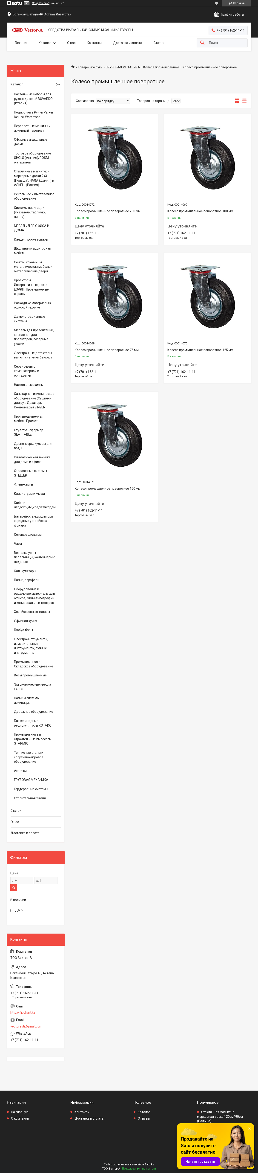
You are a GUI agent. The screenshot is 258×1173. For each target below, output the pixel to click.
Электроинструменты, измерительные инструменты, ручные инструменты (31, 646)
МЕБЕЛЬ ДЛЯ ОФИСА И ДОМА (31, 228)
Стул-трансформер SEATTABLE (28, 432)
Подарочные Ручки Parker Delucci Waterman (33, 115)
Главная (21, 43)
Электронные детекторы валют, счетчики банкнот (33, 355)
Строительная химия (30, 798)
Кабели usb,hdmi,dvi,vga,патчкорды (34, 505)
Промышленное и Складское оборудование (33, 664)
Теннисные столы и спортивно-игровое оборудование (28, 757)
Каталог (45, 43)
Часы (18, 543)
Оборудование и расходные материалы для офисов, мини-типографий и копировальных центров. (34, 596)
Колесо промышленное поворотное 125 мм (200, 350)
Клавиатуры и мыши (29, 493)
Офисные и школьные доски (30, 142)
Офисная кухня (25, 621)
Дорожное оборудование (33, 711)
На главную (20, 1112)
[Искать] (202, 43)
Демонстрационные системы (29, 319)
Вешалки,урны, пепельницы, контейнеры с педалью (34, 557)
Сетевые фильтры (28, 534)
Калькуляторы (25, 571)
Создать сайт (40, 3)
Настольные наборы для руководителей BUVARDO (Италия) (33, 98)
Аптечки (20, 771)
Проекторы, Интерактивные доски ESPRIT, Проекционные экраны (31, 287)
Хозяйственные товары (32, 612)
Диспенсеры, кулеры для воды (33, 446)
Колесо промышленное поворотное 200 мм (107, 211)
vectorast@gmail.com (26, 1026)
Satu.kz (149, 1164)
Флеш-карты (23, 484)
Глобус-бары (23, 630)
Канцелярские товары (31, 239)
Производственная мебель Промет (28, 419)
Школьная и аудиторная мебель (32, 251)
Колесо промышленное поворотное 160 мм (107, 488)
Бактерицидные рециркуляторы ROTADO (33, 723)
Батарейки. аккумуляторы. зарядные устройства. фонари (34, 521)
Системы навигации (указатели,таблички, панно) (30, 212)
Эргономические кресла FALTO (32, 687)
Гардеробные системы (31, 789)
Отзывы (144, 1118)
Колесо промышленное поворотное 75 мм (107, 350)
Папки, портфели (26, 580)
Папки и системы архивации (26, 700)
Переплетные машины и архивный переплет (32, 128)
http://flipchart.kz (22, 1012)
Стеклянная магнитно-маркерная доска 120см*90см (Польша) (220, 1116)
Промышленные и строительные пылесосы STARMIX (33, 739)
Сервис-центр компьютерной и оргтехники (26, 371)
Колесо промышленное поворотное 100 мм (200, 211)
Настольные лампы (28, 385)
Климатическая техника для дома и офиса (32, 459)
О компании (20, 1118)
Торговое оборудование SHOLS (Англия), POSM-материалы (32, 157)
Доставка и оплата (127, 43)
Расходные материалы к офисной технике (32, 305)
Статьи (159, 43)
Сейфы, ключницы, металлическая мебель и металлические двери (33, 266)
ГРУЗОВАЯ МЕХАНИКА (123, 67)
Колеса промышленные (161, 67)
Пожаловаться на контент (139, 1168)
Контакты (94, 43)
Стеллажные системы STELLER (30, 473)
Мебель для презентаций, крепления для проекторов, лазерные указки (34, 337)
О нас (71, 43)
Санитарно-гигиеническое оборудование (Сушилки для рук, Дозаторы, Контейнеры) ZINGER (34, 400)
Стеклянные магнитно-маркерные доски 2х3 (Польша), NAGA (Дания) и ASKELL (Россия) (34, 178)
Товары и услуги (90, 67)
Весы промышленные (30, 675)
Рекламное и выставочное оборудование (34, 196)
